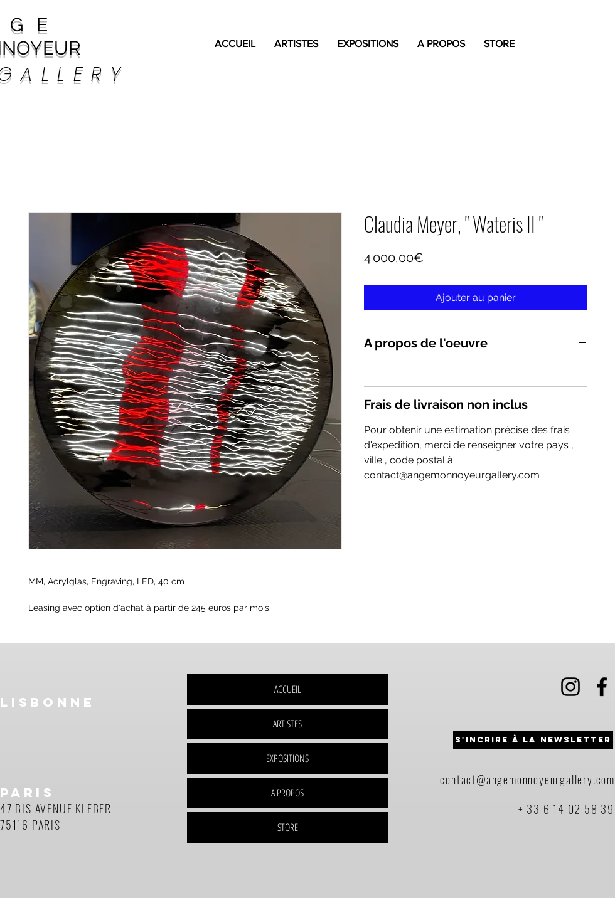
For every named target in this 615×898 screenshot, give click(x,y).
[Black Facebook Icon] (601, 686)
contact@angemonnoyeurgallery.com (527, 779)
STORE (287, 827)
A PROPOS (287, 793)
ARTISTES (287, 724)
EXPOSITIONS (287, 758)
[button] (533, 740)
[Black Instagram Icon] (570, 686)
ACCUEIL (287, 689)
